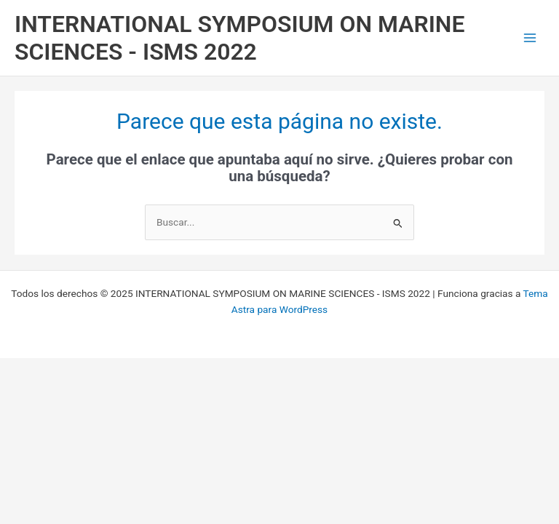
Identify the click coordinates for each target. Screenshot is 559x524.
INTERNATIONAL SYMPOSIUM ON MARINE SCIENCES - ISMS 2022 (239, 38)
